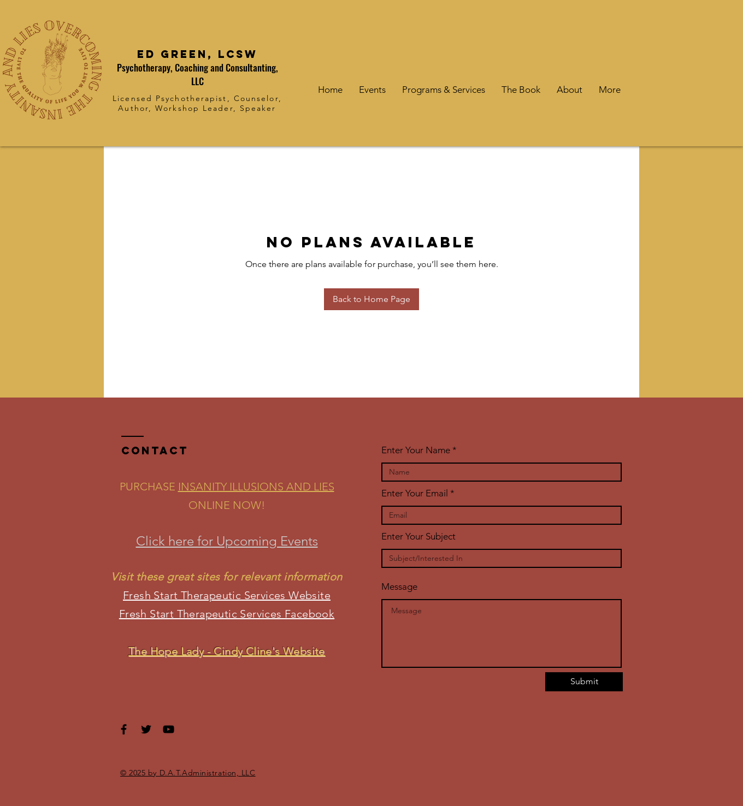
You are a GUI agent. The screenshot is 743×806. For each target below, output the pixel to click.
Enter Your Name (415, 450)
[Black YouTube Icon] (168, 729)
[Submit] (584, 681)
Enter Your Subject (418, 536)
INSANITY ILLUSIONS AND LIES (256, 486)
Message (399, 586)
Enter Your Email (414, 493)
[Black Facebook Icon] (124, 729)
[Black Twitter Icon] (146, 729)
